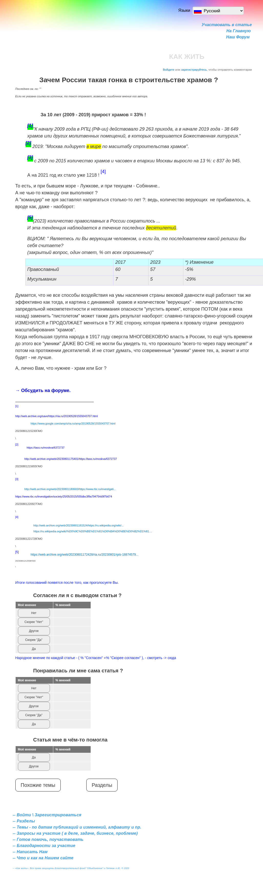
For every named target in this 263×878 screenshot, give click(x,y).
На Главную (238, 31)
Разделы (102, 785)
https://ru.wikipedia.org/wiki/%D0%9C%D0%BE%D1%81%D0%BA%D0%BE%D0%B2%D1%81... (92, 531)
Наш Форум (237, 37)
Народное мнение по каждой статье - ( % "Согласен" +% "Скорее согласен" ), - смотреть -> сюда (95, 658)
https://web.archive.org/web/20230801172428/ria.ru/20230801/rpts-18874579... (85, 554)
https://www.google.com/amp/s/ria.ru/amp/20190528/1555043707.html (73, 423)
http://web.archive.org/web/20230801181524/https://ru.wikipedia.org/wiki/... (79, 525)
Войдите (168, 69)
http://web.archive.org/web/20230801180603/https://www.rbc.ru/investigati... (70, 489)
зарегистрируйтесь (194, 69)
